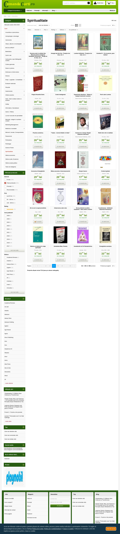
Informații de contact (9, 510)
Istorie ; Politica (9, 112)
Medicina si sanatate (11, 128)
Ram (36, 212)
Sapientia (59, 173)
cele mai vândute (44, 25)
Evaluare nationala (10, 83)
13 (49, 266)
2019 (9, 239)
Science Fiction (9, 147)
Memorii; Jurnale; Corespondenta (14, 132)
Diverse (7, 76)
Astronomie (8, 40)
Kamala (81, 250)
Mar (59, 211)
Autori (28, 510)
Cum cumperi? (8, 502)
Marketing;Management (11, 124)
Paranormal (8, 136)
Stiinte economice (10, 155)
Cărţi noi (29, 498)
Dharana (36, 60)
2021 (9, 232)
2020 (9, 236)
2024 (9, 222)
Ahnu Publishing (8, 337)
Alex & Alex (7, 368)
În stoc (10, 179)
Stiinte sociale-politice (11, 163)
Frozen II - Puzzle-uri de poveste (13, 412)
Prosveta (36, 250)
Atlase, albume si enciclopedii (13, 44)
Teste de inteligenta (10, 167)
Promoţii (29, 502)
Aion (5, 341)
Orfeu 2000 (103, 250)
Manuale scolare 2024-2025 (12, 24)
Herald (36, 98)
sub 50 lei (11, 196)
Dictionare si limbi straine (12, 72)
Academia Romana (13, 257)
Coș (110, 3)
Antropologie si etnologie (12, 36)
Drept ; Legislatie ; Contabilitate (13, 79)
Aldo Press (11, 274)
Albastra (6, 352)
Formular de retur (32, 517)
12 (45, 266)
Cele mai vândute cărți (10, 431)
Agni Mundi (11, 271)
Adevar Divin (11, 264)
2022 (9, 229)
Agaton (81, 211)
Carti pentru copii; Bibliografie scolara (13, 59)
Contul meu (98, 3)
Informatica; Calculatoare (12, 108)
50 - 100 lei (11, 199)
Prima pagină (8, 513)
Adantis (36, 173)
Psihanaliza (8, 140)
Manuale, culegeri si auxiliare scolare (13, 120)
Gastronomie (8, 91)
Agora (6, 333)
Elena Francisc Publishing (81, 98)
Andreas (10, 281)
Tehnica (104, 173)
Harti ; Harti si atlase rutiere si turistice (13, 99)
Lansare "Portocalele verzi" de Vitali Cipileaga (14, 416)
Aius (5, 345)
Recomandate (12, 189)
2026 (9, 215)
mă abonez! (60, 505)
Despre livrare (8, 506)
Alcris (6, 360)
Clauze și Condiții (68, 529)
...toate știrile (7, 421)
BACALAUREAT (9, 47)
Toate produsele (13, 183)
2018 (9, 242)
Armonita (10, 288)
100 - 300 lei (11, 203)
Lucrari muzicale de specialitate (13, 115)
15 (57, 266)
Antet (9, 284)
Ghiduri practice (9, 95)
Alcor (5, 356)
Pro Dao (104, 60)
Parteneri (6, 458)
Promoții (10, 186)
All (8, 277)
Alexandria (7, 371)
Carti (5, 28)
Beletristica (8, 51)
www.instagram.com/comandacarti (13, 449)
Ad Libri (6, 306)
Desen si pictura (9, 68)
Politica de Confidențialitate (52, 529)
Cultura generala (9, 64)
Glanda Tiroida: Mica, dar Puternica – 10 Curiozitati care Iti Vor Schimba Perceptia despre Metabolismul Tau (14, 400)
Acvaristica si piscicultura (12, 32)
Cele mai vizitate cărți (10, 439)
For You (59, 98)
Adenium (6, 314)
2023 (9, 225)
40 (69, 266)
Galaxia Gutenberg (81, 173)
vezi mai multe (14, 250)
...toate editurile (8, 383)
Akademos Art (8, 349)
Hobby (7, 104)
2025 (9, 219)
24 (113, 25)
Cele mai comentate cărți (11, 435)
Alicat (6, 375)
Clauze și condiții (9, 498)
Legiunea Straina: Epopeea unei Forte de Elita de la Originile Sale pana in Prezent (13, 407)
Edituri (29, 506)
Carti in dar (8, 55)
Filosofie (7, 87)
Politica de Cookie (37, 529)
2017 (9, 246)
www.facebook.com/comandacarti (13, 448)
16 (61, 266)
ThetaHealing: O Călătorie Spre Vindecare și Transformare (12, 394)
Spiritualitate (9, 151)
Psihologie (8, 144)
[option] (14, 477)
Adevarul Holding (9, 322)
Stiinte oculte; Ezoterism (11, 159)
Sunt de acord (111, 529)
